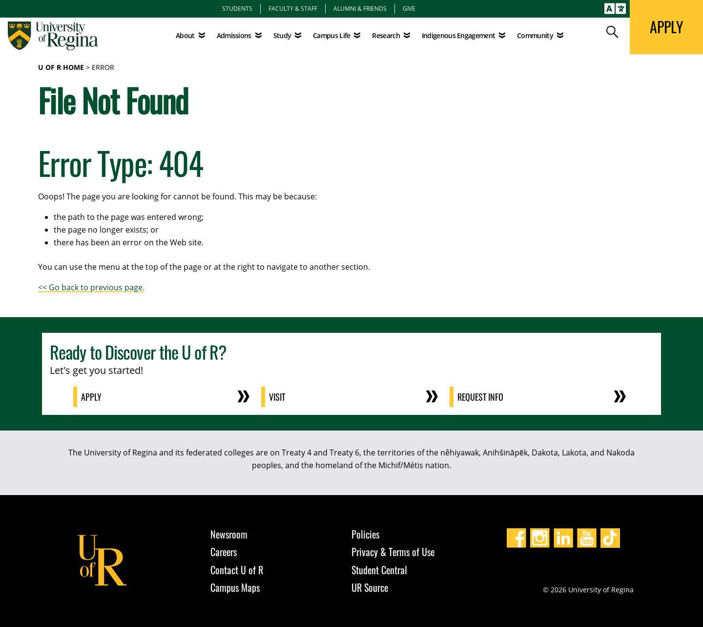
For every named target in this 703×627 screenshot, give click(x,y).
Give (409, 8)
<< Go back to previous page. (91, 287)
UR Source (370, 587)
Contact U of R (236, 569)
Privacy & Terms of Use (393, 551)
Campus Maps (235, 587)
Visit (277, 396)
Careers (223, 551)
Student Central (379, 569)
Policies (365, 534)
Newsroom (229, 534)
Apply (91, 396)
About (185, 35)
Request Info (480, 396)
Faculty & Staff (293, 8)
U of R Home (61, 67)
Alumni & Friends (360, 8)
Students (237, 8)
